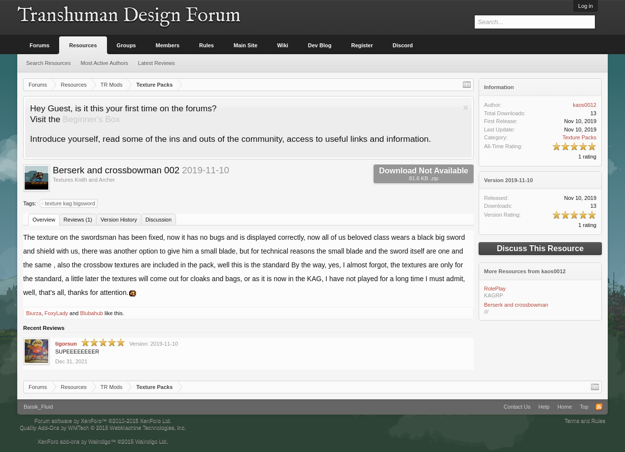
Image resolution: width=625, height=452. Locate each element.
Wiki (282, 45)
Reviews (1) (78, 220)
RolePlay (495, 288)
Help (544, 407)
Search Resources (48, 63)
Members (167, 45)
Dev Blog (320, 45)
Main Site (245, 45)
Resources (83, 45)
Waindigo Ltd (151, 441)
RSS (599, 407)
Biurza (33, 313)
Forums (39, 45)
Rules (206, 45)
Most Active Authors (105, 63)
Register (362, 45)
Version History (119, 220)
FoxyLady (56, 313)
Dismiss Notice (465, 107)
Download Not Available (423, 173)
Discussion (158, 220)
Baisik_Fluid (38, 407)
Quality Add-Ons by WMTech (103, 427)
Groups (126, 45)
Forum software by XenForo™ (103, 420)
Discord (403, 45)
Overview (44, 220)
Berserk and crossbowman (516, 305)
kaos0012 (584, 105)
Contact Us (517, 407)
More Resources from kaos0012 (525, 271)
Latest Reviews (156, 63)
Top (584, 407)
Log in (585, 6)
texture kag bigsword (68, 203)
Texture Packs (579, 137)
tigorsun (66, 344)
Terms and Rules (584, 420)
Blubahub (91, 313)
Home (564, 407)
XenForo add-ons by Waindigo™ (76, 441)
